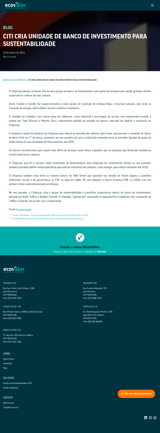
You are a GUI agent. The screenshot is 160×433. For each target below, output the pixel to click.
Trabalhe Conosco (10, 407)
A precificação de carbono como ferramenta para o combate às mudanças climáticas (47, 219)
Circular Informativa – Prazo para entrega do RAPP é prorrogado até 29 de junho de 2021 (50, 215)
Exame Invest (23, 209)
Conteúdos (7, 363)
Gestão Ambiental (10, 388)
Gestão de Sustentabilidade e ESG (17, 383)
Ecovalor (11, 57)
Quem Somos (8, 359)
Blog (5, 368)
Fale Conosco (8, 403)
